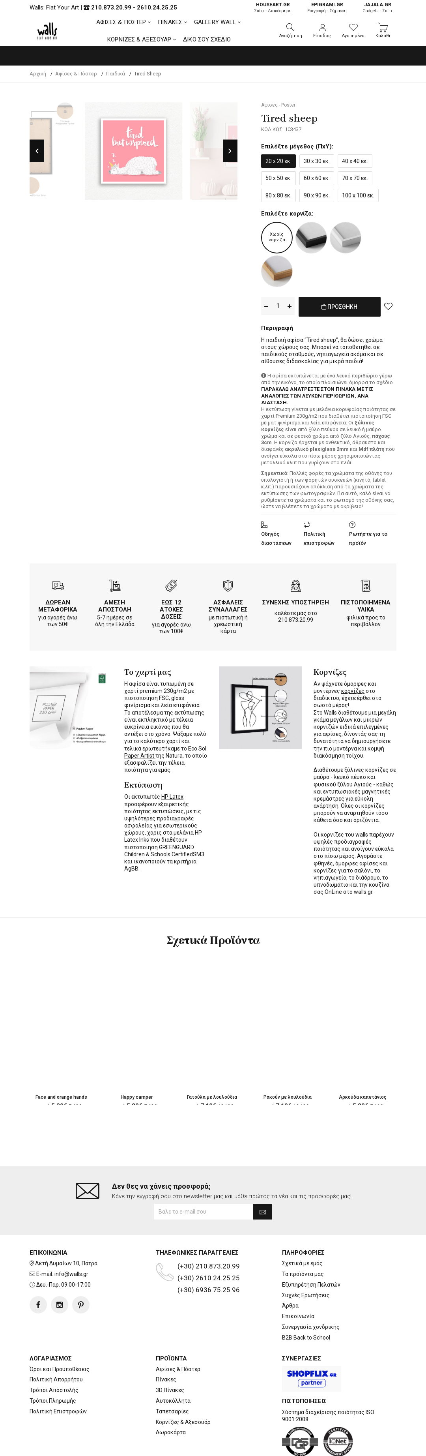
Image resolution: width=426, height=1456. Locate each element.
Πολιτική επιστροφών (319, 536)
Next (230, 151)
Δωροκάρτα (171, 1401)
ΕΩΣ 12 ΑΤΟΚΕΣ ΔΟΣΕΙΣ (171, 608)
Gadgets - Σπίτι (377, 7)
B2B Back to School (306, 1306)
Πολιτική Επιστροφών (58, 1380)
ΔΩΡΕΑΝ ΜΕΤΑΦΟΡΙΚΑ (57, 604)
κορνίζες (352, 689)
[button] (291, 31)
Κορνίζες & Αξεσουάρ (183, 1390)
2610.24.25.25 (157, 7)
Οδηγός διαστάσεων (276, 536)
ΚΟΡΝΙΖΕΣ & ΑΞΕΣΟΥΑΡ (139, 39)
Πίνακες (166, 1348)
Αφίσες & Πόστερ (178, 1337)
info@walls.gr (71, 1242)
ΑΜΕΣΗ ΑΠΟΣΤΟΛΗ (114, 604)
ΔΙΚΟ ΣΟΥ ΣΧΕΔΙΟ (207, 39)
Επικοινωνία (298, 1285)
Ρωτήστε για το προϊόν (368, 536)
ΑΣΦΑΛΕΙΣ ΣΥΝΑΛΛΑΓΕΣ (228, 604)
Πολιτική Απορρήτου (56, 1348)
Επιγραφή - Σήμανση (327, 7)
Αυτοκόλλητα (173, 1369)
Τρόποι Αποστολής (54, 1358)
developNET (278, 1445)
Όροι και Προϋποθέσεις (60, 1337)
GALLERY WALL (215, 22)
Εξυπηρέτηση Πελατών (311, 1253)
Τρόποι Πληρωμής (53, 1369)
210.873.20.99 (111, 7)
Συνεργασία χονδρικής (311, 1295)
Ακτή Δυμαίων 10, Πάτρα (66, 1232)
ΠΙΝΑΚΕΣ (170, 22)
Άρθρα (290, 1274)
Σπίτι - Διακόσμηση (272, 7)
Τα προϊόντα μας (303, 1242)
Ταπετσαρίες (172, 1380)
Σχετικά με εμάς (302, 1232)
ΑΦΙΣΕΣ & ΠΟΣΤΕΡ (121, 22)
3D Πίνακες (170, 1358)
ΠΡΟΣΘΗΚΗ (339, 310)
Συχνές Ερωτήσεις (306, 1264)
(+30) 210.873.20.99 (209, 1234)
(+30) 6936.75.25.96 (209, 1258)
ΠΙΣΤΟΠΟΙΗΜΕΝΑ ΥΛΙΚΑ (365, 604)
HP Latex (172, 795)
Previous (37, 151)
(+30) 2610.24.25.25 (209, 1246)
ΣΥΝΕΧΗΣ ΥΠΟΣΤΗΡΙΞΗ (295, 600)
